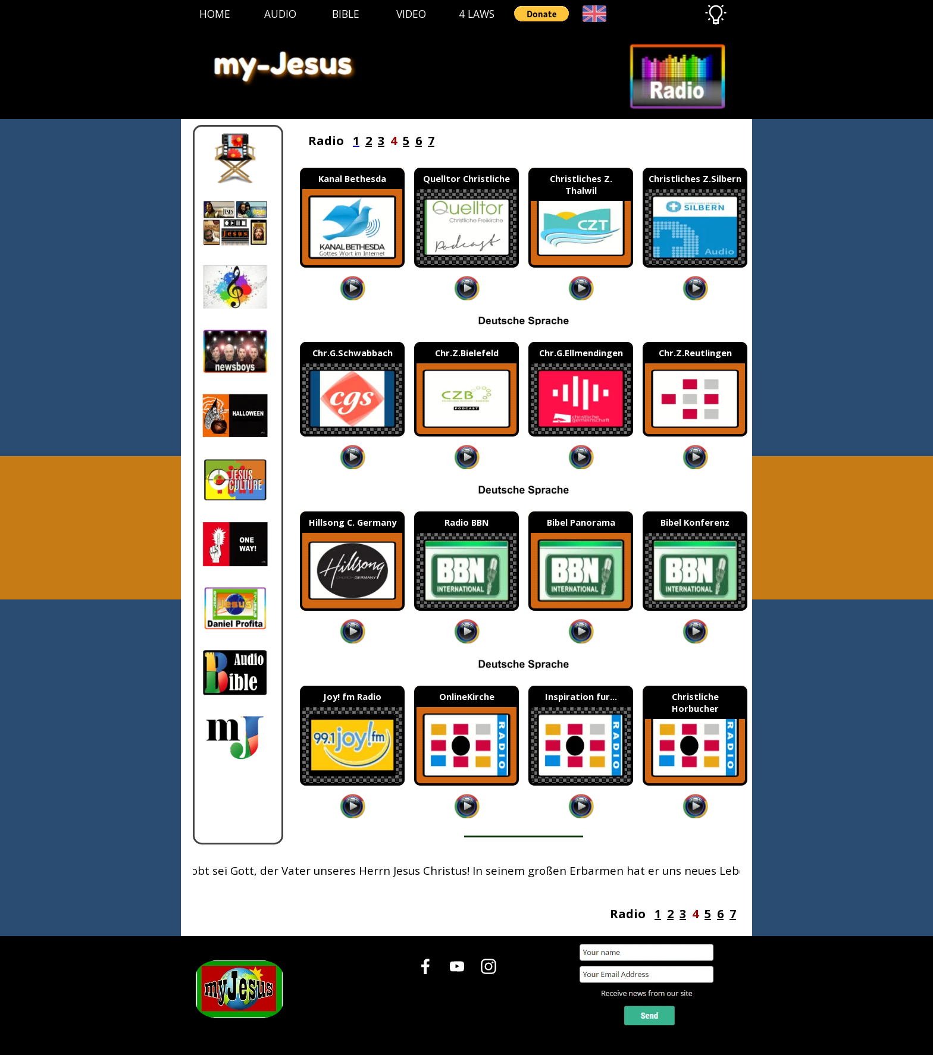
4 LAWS (476, 14)
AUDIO (280, 14)
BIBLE (345, 14)
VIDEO (411, 14)
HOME (214, 14)
